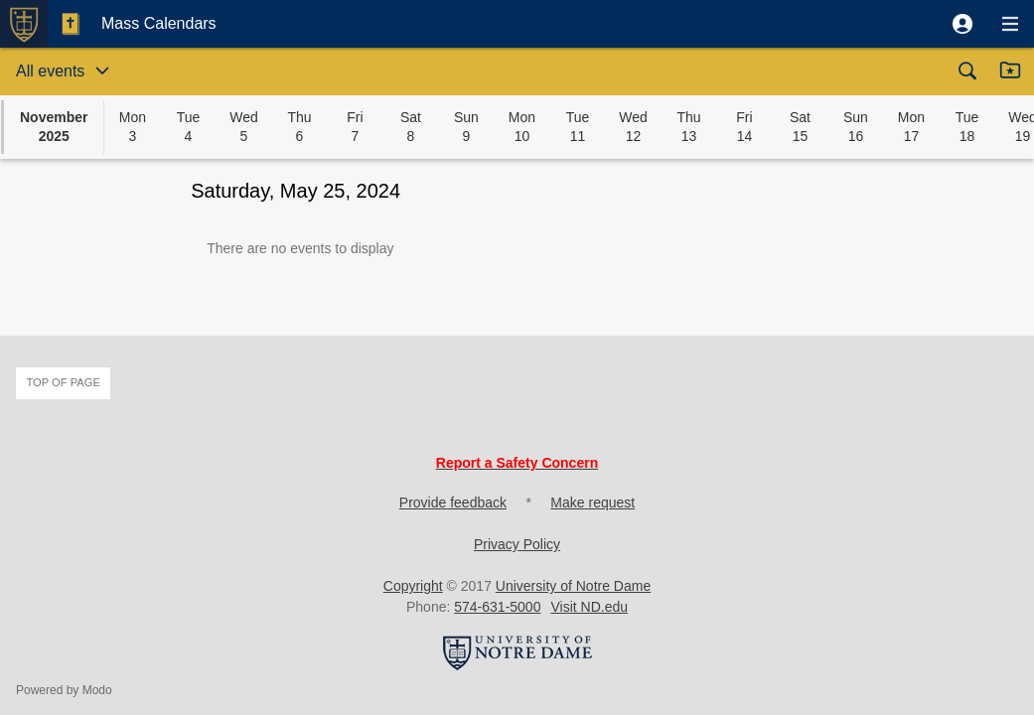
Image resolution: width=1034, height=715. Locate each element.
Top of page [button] (63, 382)
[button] (962, 24)
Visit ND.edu (589, 607)
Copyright (413, 586)
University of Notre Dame (573, 586)
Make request (592, 502)
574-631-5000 (497, 607)
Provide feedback (453, 502)
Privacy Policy (517, 544)
